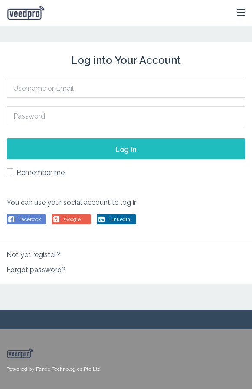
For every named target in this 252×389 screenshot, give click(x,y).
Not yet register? (33, 255)
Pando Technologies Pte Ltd (68, 369)
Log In (126, 149)
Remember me (40, 172)
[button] (241, 12)
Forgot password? (36, 270)
